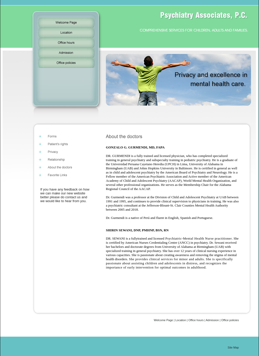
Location (180, 320)
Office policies (230, 320)
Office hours (196, 320)
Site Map (233, 347)
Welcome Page (163, 320)
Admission (212, 320)
